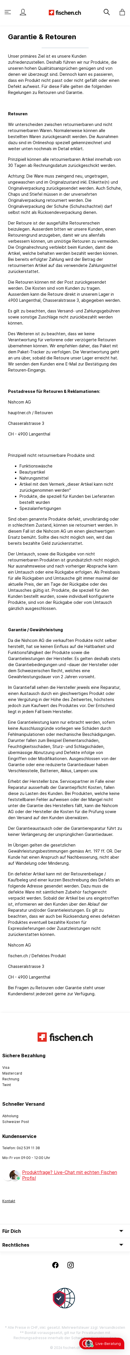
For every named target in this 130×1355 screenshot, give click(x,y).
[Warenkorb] (120, 12)
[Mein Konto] (23, 12)
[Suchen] (106, 12)
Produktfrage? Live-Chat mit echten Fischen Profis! (69, 1175)
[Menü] (8, 12)
